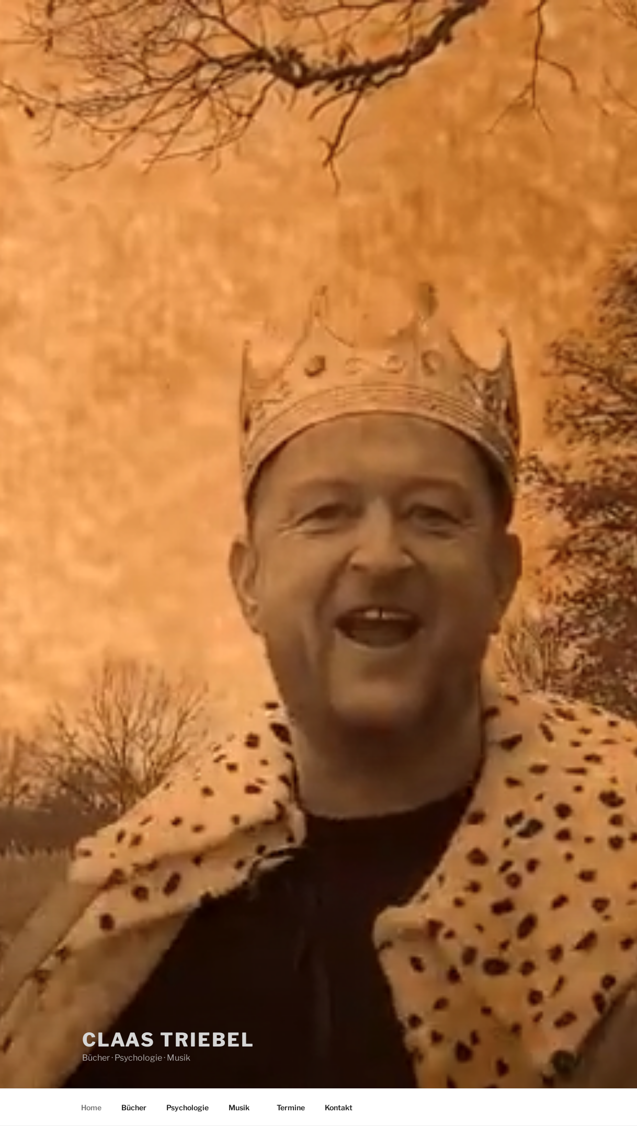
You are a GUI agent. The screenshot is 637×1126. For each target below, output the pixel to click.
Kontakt (338, 1107)
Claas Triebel (168, 1039)
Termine (291, 1107)
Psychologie (187, 1107)
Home (91, 1107)
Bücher (133, 1107)
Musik (244, 1107)
